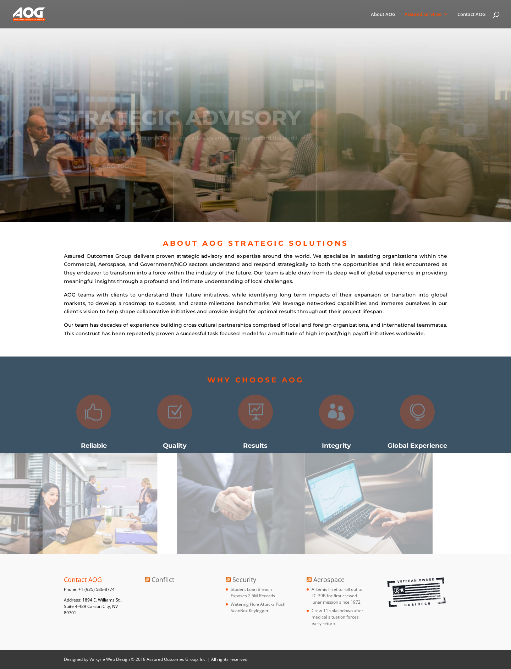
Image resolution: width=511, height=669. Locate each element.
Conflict (163, 579)
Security (244, 579)
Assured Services (423, 14)
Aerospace (329, 579)
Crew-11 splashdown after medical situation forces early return (337, 617)
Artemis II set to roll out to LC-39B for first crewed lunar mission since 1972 (337, 595)
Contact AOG (471, 14)
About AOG (383, 14)
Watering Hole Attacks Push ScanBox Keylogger (258, 607)
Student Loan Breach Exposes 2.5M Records (253, 592)
